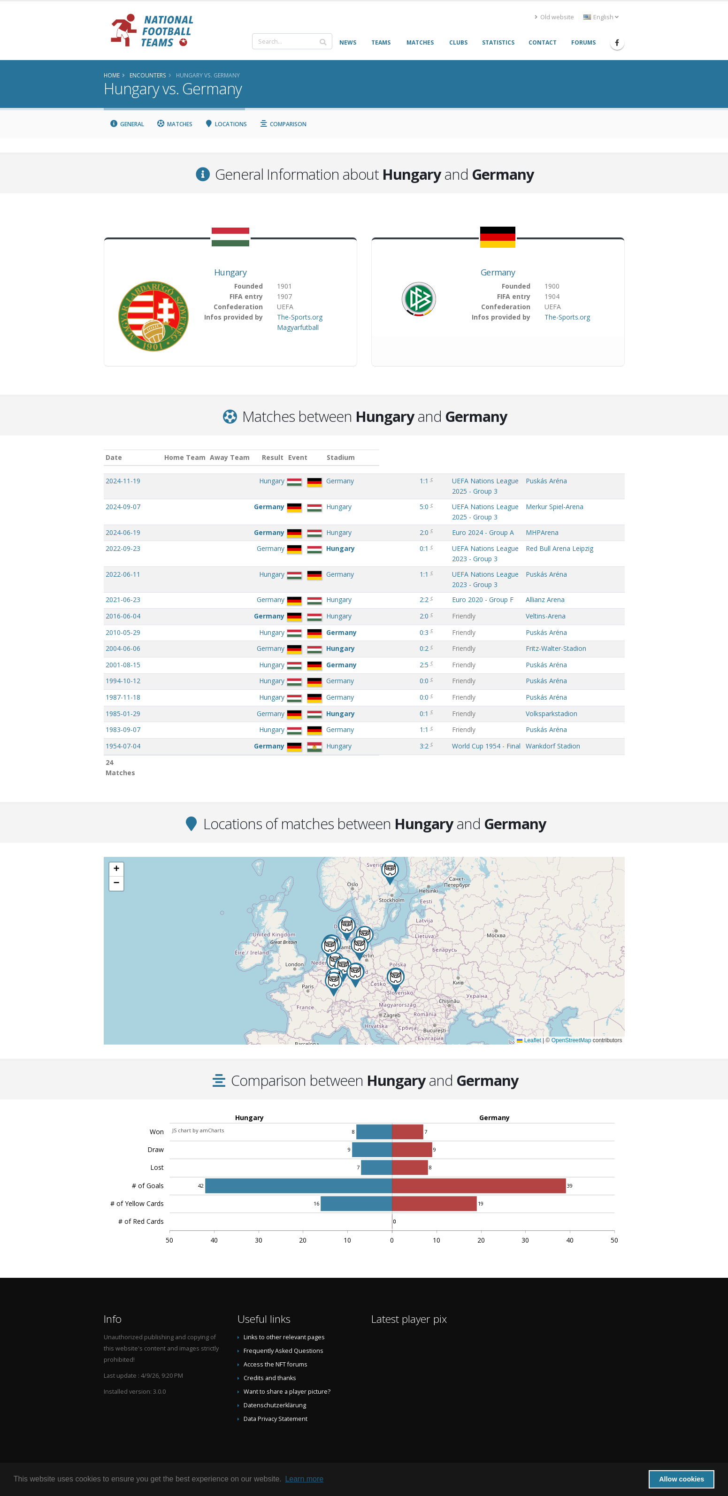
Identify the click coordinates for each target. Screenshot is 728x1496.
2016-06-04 (123, 578)
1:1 (331, 480)
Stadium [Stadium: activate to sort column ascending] (540, 457)
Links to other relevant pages (284, 1327)
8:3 (331, 724)
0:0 (331, 643)
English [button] (601, 17)
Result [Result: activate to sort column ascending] (333, 457)
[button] (355, 965)
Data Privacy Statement (275, 1408)
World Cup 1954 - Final (386, 708)
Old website (554, 17)
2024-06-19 (123, 513)
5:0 (331, 497)
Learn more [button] (304, 1479)
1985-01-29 (123, 676)
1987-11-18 (123, 659)
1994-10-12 (123, 643)
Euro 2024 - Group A (383, 513)
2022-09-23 (123, 529)
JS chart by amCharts (198, 1119)
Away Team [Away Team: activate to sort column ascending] (271, 457)
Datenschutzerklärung (275, 1395)
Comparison (283, 124)
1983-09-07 (123, 691)
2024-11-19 (123, 480)
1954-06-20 (123, 724)
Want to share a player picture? (287, 1381)
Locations (226, 124)
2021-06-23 (123, 561)
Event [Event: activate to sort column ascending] (360, 457)
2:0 (331, 513)
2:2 (331, 561)
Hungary (230, 272)
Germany (498, 272)
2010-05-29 (123, 594)
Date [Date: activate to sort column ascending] (114, 457)
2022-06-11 (123, 546)
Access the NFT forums (275, 1354)
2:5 (331, 627)
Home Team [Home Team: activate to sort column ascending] (226, 457)
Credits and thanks (270, 1368)
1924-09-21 (123, 740)
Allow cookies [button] (681, 1479)
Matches (174, 124)
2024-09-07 (123, 497)
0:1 (331, 529)
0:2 (331, 610)
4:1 (331, 740)
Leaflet (529, 1030)
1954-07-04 (123, 708)
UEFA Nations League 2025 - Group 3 (409, 480)
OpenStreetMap (571, 1030)
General (127, 124)
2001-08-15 (123, 627)
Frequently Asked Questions (283, 1340)
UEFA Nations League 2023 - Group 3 (409, 529)
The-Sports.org (299, 317)
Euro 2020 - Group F (382, 561)
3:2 (331, 708)
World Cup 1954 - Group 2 (391, 724)
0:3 (331, 594)
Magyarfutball (298, 327)
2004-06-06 (123, 610)
